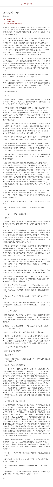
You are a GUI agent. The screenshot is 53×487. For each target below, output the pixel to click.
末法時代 (26, 4)
